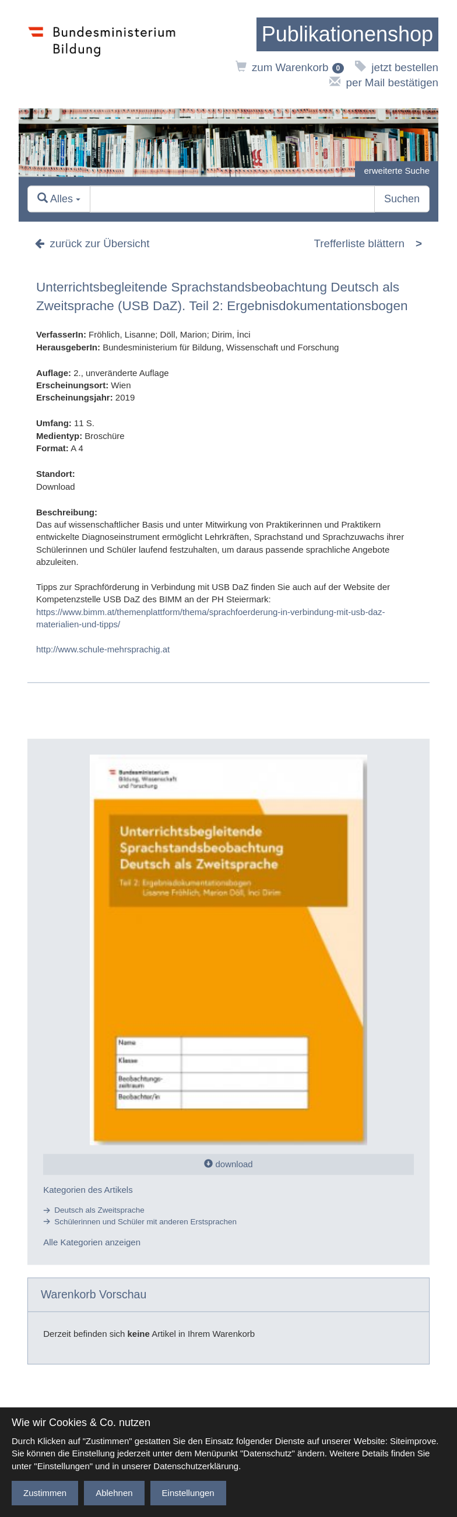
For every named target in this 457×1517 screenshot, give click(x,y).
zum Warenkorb (289, 67)
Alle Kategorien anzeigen (91, 1242)
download (228, 1164)
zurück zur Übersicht (92, 243)
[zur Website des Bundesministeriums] (102, 54)
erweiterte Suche (397, 170)
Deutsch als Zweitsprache (99, 1210)
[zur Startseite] (347, 34)
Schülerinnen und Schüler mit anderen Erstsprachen (145, 1221)
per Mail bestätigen (383, 82)
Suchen (402, 199)
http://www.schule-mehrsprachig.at (103, 649)
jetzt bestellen (396, 67)
